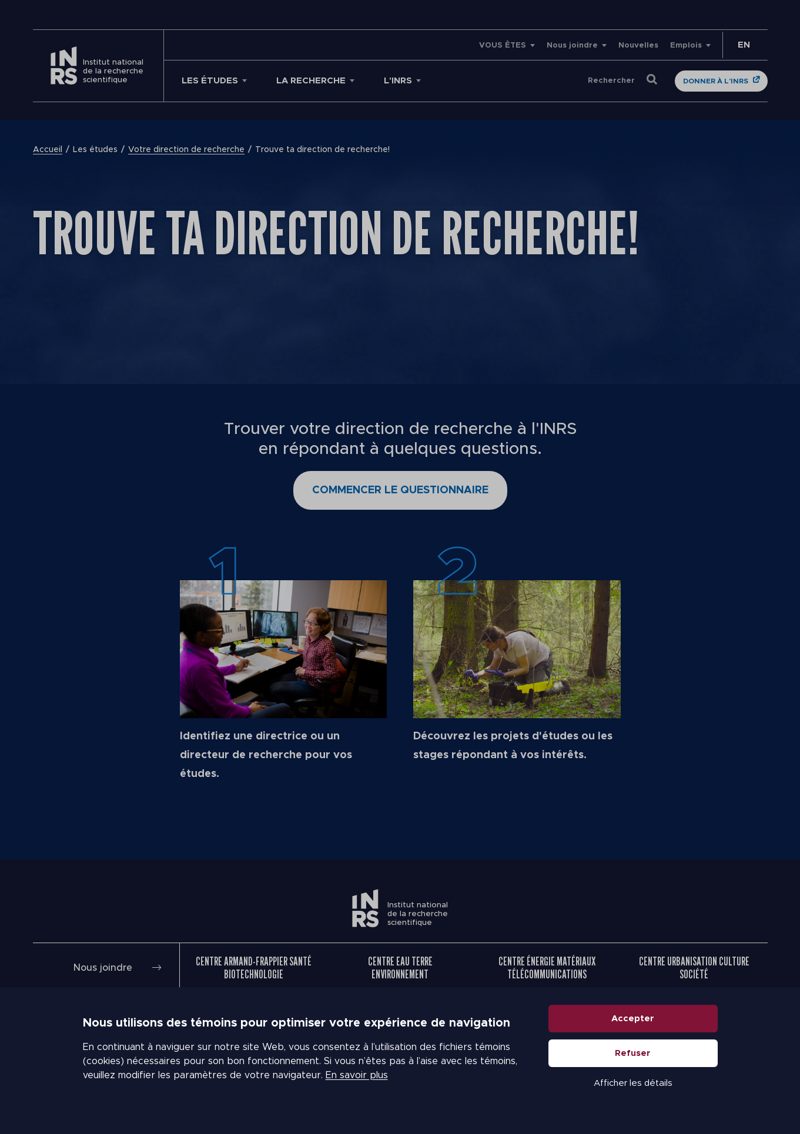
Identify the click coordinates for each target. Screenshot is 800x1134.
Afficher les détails (633, 1083)
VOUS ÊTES (502, 45)
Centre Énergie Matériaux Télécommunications (546, 967)
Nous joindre (572, 45)
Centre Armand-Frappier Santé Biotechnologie (254, 967)
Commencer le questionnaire (400, 490)
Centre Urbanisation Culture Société (694, 967)
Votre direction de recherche (186, 150)
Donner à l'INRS (715, 81)
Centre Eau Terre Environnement (400, 967)
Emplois (686, 45)
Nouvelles (638, 45)
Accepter (632, 1018)
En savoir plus (357, 1075)
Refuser (633, 1053)
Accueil (47, 150)
